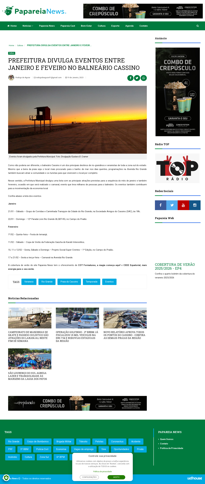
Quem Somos (166, 439)
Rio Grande (47, 281)
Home (12, 26)
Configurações (89, 477)
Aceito (116, 477)
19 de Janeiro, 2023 (74, 78)
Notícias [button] (28, 26)
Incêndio (12, 457)
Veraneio (29, 281)
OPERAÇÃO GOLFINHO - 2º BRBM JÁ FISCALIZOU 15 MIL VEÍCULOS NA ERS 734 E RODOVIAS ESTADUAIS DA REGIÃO (77, 336)
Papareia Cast (68, 26)
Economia (61, 449)
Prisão (140, 449)
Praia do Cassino (69, 281)
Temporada (91, 281)
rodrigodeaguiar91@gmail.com (48, 78)
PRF (10, 449)
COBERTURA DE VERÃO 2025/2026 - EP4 (175, 266)
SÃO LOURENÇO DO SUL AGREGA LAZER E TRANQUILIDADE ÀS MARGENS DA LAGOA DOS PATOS (27, 375)
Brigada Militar (63, 441)
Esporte (115, 26)
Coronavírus (117, 441)
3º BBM (24, 449)
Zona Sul (44, 457)
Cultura (101, 26)
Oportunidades (121, 449)
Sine (103, 449)
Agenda (129, 26)
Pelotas (99, 441)
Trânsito (83, 441)
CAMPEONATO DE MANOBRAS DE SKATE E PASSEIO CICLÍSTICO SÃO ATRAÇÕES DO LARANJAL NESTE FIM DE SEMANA (28, 336)
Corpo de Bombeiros (38, 441)
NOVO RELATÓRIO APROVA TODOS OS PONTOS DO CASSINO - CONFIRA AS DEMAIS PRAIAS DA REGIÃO (124, 335)
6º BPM (61, 457)
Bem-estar (86, 26)
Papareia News (47, 26)
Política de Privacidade (171, 448)
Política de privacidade (102, 472)
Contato (143, 26)
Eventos (109, 281)
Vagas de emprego (84, 449)
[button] (198, 25)
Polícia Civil (42, 449)
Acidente (135, 441)
